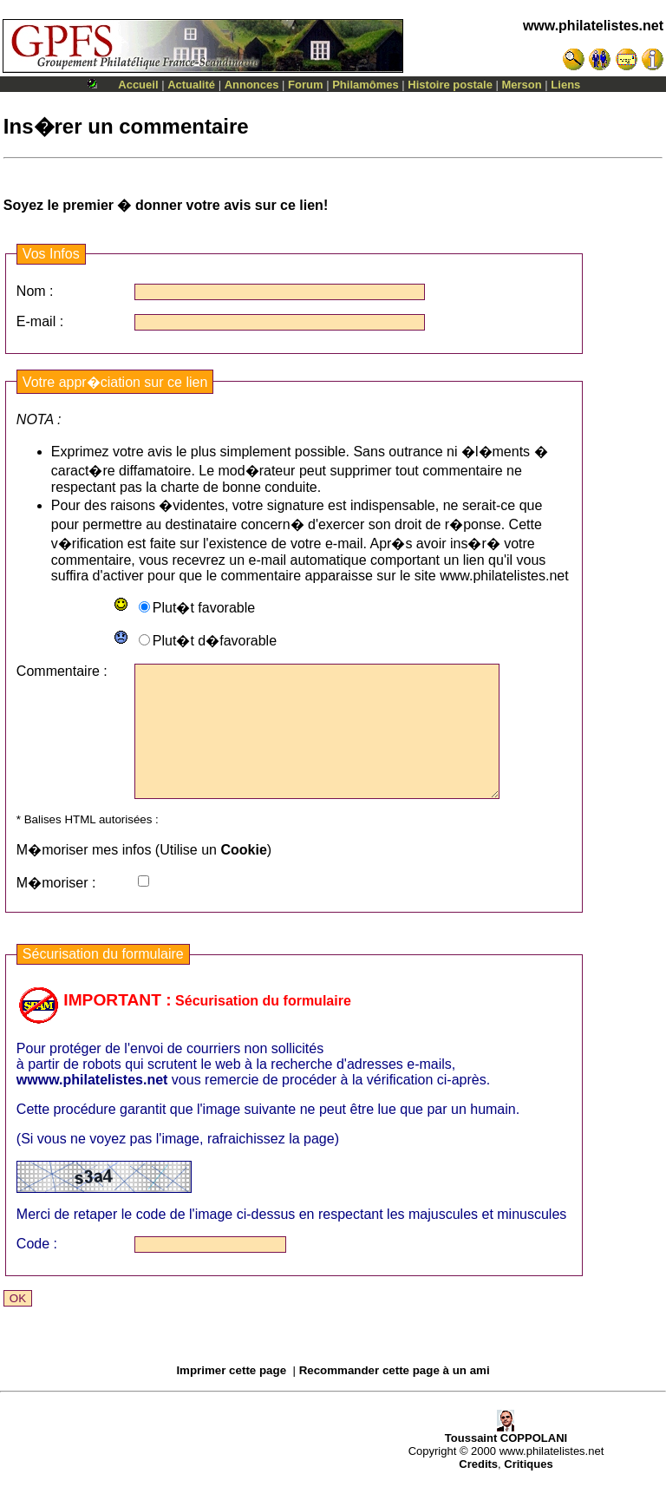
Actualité (191, 84)
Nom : (35, 291)
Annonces (252, 84)
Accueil (138, 84)
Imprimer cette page (231, 1396)
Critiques (528, 1490)
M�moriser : (56, 908)
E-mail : (39, 321)
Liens (565, 84)
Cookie (243, 875)
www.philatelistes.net (593, 25)
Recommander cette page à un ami (394, 1396)
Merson (522, 84)
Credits (478, 1490)
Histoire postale (450, 84)
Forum (305, 84)
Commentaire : (62, 671)
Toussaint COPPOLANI (506, 1459)
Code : (36, 1269)
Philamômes (365, 84)
